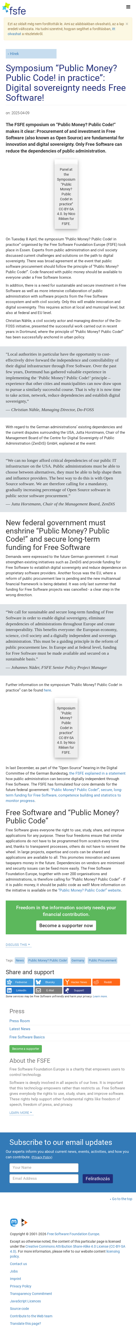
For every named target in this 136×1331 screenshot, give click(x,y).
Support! (79, 990)
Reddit (108, 982)
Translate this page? (25, 1324)
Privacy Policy (20, 1286)
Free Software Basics (27, 1037)
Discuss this (16, 944)
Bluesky (50, 982)
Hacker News (79, 982)
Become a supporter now (66, 925)
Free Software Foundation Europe (73, 1234)
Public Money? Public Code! (47, 960)
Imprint (15, 1279)
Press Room (19, 1021)
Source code (19, 1309)
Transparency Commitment (31, 1294)
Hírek (14, 54)
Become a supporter (25, 1049)
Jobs (14, 1271)
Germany (77, 960)
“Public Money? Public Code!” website (89, 890)
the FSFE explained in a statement (97, 773)
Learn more (19, 1112)
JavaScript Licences (25, 1301)
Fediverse (21, 982)
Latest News (19, 1029)
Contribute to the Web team (31, 1316)
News (20, 960)
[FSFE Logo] (14, 8)
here (47, 690)
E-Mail (50, 990)
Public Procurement (102, 960)
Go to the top (122, 1199)
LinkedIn (21, 990)
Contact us (18, 1264)
